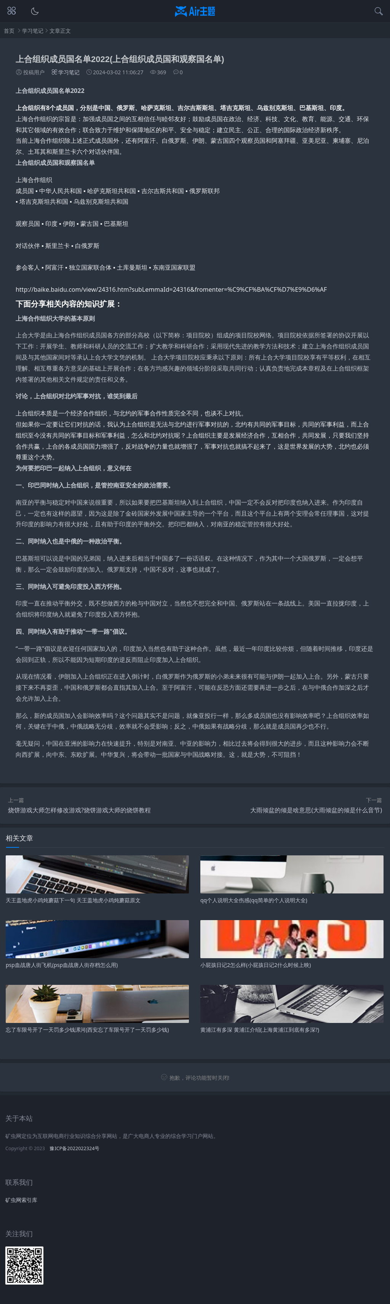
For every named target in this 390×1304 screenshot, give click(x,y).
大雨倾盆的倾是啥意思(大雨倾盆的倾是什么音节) (316, 810)
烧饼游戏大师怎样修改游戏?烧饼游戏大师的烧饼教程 (79, 810)
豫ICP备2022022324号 (74, 1148)
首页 (9, 30)
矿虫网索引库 (21, 1199)
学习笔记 (32, 30)
